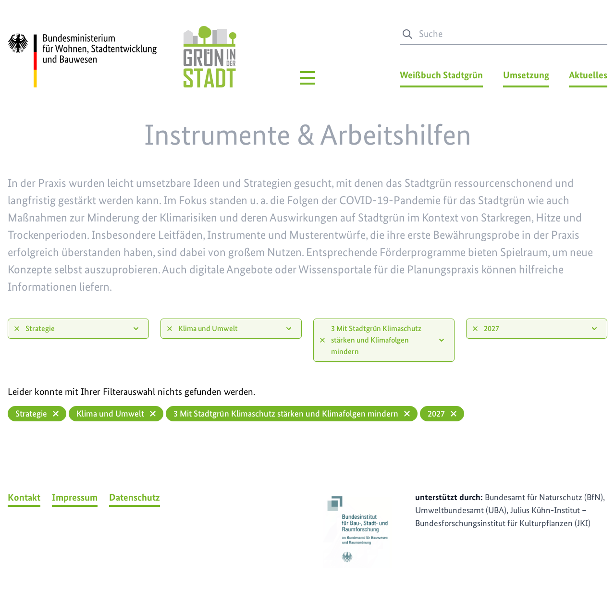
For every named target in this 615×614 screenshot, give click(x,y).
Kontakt (24, 497)
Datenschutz (134, 497)
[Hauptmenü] (307, 77)
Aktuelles (588, 75)
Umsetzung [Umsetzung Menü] (526, 75)
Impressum (75, 497)
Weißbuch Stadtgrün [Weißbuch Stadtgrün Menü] (441, 75)
